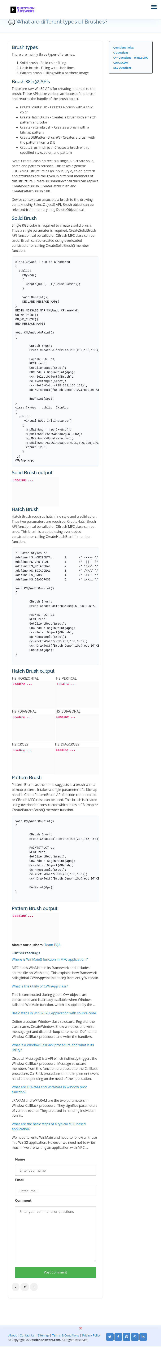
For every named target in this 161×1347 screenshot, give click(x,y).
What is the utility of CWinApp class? (40, 986)
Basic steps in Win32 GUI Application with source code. (54, 1013)
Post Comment (55, 1272)
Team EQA (52, 945)
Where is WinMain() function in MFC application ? (50, 959)
